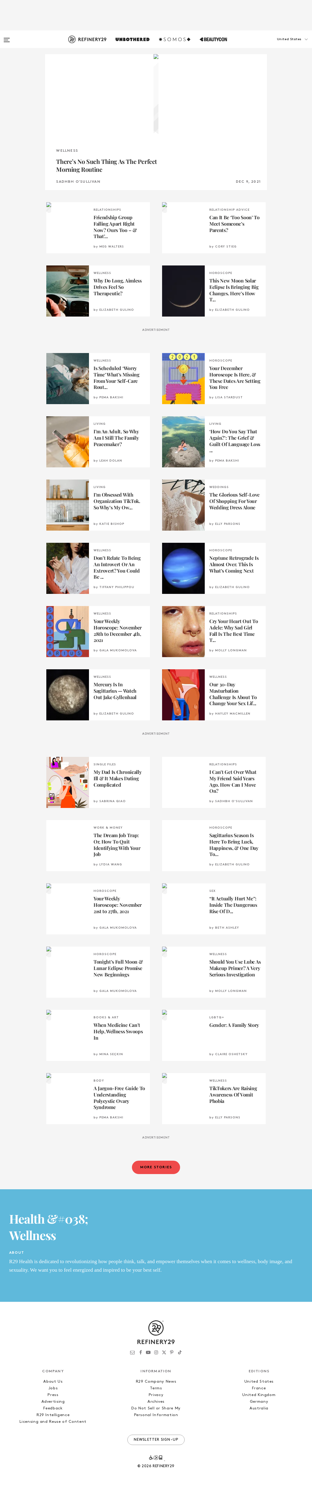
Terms (156, 1388)
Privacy (156, 1395)
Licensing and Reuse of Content (53, 1422)
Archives (156, 1402)
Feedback (52, 1408)
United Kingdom (258, 1395)
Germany (259, 1402)
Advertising (53, 1402)
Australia (259, 1408)
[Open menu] (6, 37)
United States (259, 1382)
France (259, 1388)
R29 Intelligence (53, 1415)
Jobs (53, 1388)
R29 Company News (156, 1382)
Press (53, 1395)
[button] (281, 45)
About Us (52, 1382)
